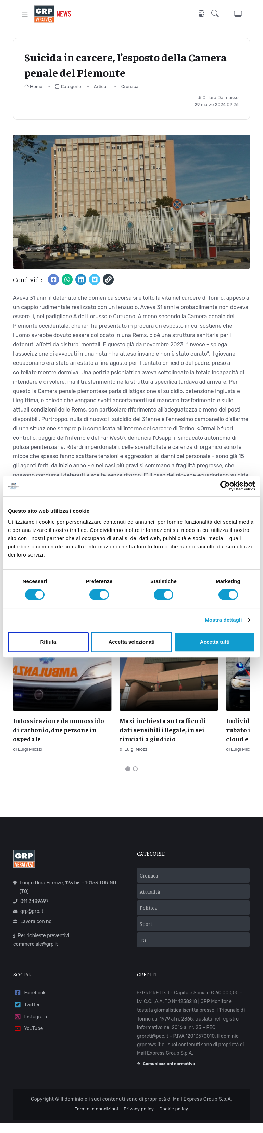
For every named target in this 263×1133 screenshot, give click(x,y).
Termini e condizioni (96, 1119)
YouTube (28, 1039)
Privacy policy (139, 1119)
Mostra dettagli (223, 620)
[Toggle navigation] (25, 14)
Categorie (68, 86)
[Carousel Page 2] (135, 779)
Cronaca (129, 86)
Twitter (26, 1015)
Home (33, 86)
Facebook (29, 1003)
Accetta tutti (215, 642)
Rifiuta (48, 642)
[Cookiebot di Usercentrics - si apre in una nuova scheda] (225, 486)
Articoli (101, 86)
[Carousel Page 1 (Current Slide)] (127, 779)
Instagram (30, 1027)
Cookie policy (173, 1119)
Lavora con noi (33, 932)
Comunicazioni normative (166, 1074)
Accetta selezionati (131, 642)
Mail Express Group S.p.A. (202, 1110)
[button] (216, 14)
